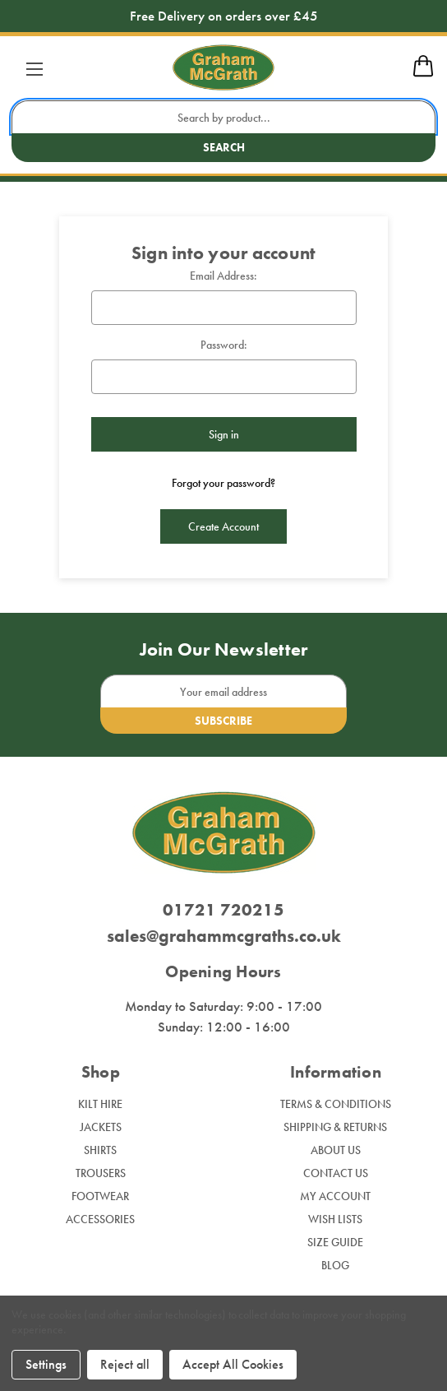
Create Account (223, 526)
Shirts (100, 1150)
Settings (46, 1364)
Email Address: (223, 275)
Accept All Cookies (232, 1364)
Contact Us (335, 1173)
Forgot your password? (223, 482)
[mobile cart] (423, 74)
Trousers (101, 1173)
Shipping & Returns (335, 1127)
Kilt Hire (100, 1104)
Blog (335, 1265)
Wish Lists (335, 1219)
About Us (336, 1150)
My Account (335, 1196)
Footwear (100, 1196)
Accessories (100, 1219)
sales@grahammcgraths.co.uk (224, 936)
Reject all (125, 1364)
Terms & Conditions (335, 1104)
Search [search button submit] (224, 147)
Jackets (101, 1127)
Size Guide (335, 1242)
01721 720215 (223, 909)
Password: (223, 344)
